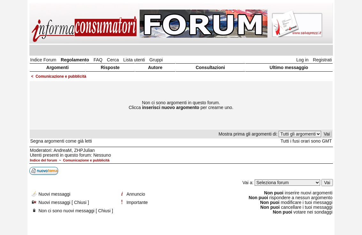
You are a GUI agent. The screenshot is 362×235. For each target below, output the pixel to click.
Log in (302, 59)
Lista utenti (134, 59)
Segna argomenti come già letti (61, 141)
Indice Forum (43, 59)
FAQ (98, 59)
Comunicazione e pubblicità (60, 76)
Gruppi (156, 59)
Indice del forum (43, 160)
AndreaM (62, 150)
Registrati (322, 59)
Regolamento (75, 59)
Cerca (113, 59)
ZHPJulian (84, 150)
